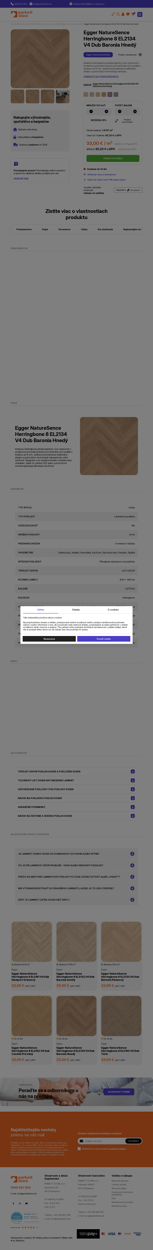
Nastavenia (49, 639)
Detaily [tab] (76, 609)
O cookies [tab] (113, 609)
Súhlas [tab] (40, 609)
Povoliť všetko (104, 639)
